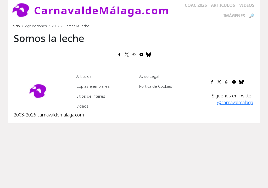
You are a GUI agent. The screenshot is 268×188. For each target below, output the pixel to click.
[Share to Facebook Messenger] (141, 54)
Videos (246, 5)
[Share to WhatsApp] (134, 54)
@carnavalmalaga (235, 102)
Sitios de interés (90, 96)
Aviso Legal (149, 76)
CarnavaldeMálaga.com (101, 10)
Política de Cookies (155, 86)
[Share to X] (126, 54)
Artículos (223, 5)
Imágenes (234, 16)
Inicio (16, 26)
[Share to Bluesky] (148, 54)
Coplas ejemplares (93, 86)
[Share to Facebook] (119, 54)
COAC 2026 (196, 5)
